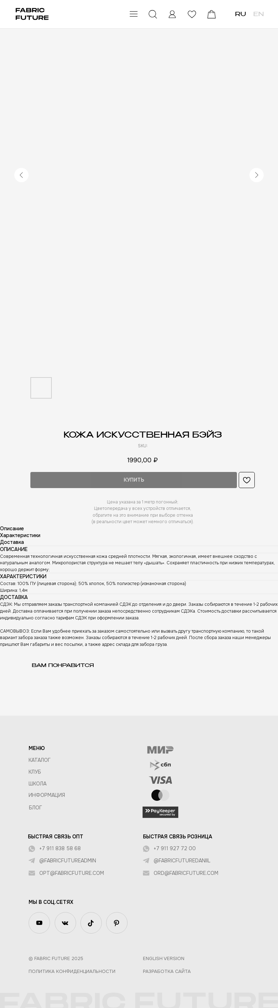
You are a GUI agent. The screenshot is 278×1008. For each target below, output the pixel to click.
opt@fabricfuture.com (70, 873)
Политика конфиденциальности (70, 971)
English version (162, 958)
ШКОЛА (36, 783)
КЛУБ (33, 772)
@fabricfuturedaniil (180, 860)
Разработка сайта (165, 971)
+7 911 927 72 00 (173, 848)
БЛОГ (33, 807)
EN (255, 15)
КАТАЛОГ (38, 760)
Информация (45, 795)
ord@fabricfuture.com (184, 873)
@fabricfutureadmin (66, 860)
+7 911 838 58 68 (58, 848)
